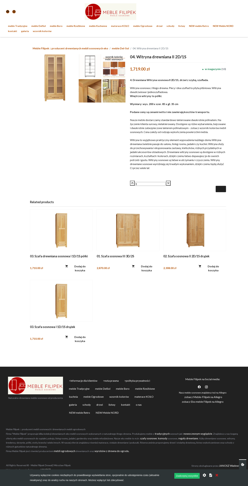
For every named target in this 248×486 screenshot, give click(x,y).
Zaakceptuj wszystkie (187, 475)
